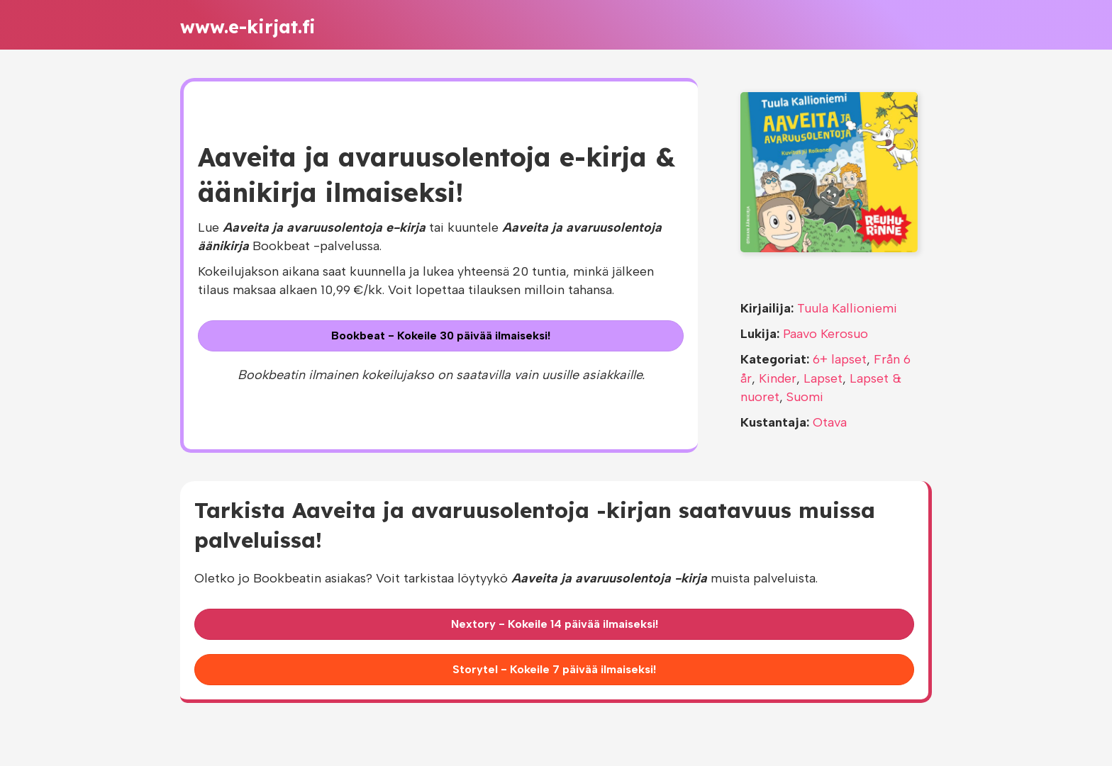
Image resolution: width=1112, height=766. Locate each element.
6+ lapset (840, 359)
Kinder (777, 378)
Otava (830, 422)
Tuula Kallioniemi (847, 308)
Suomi (804, 397)
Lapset (823, 378)
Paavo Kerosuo (825, 334)
